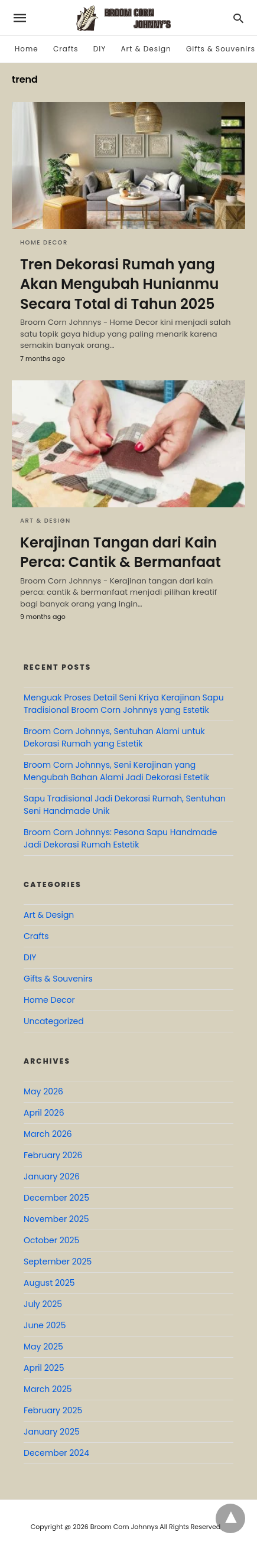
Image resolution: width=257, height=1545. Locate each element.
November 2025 (56, 1219)
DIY (99, 49)
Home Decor (44, 242)
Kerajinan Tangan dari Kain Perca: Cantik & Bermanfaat (120, 552)
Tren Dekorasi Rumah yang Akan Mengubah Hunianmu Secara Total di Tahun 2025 (119, 284)
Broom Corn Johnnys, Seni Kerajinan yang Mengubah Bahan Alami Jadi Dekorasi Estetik (116, 771)
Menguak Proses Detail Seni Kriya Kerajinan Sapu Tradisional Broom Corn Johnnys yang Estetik (124, 704)
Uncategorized (54, 1021)
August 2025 (49, 1283)
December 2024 (56, 1453)
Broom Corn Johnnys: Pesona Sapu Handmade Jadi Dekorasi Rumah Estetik (120, 838)
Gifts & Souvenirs (220, 49)
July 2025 (43, 1304)
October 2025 (51, 1240)
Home (26, 49)
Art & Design (146, 49)
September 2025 (58, 1261)
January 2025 (52, 1432)
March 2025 (48, 1389)
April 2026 (44, 1113)
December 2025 (56, 1198)
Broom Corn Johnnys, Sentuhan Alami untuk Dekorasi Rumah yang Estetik (114, 737)
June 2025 (45, 1325)
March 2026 (48, 1134)
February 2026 (53, 1155)
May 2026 (43, 1091)
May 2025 (43, 1346)
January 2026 (52, 1176)
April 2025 (44, 1368)
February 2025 (53, 1410)
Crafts (65, 49)
